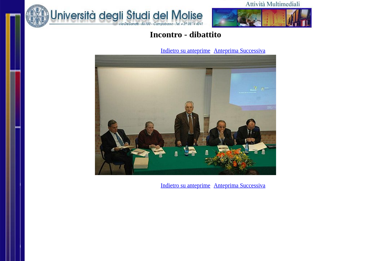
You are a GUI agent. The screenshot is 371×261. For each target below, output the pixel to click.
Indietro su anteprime (185, 50)
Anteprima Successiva (240, 50)
